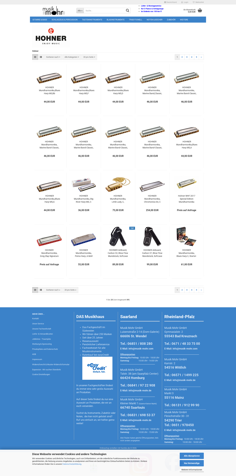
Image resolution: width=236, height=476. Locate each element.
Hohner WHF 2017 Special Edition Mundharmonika (186, 199)
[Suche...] (80, 10)
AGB (34, 354)
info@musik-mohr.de (140, 390)
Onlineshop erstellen (108, 448)
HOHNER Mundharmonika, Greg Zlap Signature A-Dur (49, 253)
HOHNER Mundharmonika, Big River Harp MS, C (83, 199)
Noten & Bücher (154, 20)
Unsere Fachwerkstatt (41, 329)
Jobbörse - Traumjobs (41, 339)
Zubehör (171, 20)
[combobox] (53, 57)
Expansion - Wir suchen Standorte (46, 369)
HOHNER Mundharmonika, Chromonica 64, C (152, 199)
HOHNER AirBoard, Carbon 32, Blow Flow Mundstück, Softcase (118, 253)
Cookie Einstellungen (41, 374)
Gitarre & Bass (40, 20)
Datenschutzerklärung (71, 464)
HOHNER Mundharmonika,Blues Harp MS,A (186, 144)
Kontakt (35, 318)
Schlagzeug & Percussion (65, 20)
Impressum (37, 359)
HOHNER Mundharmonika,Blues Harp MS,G (49, 199)
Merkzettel (198, 2)
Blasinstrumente (115, 20)
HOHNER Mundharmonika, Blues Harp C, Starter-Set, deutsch (187, 253)
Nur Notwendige (192, 463)
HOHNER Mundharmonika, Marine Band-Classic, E (49, 144)
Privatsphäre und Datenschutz (45, 349)
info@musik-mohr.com (141, 348)
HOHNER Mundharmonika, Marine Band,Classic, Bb (152, 90)
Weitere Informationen (191, 469)
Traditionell (135, 20)
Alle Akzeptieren (192, 456)
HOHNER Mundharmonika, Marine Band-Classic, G (83, 144)
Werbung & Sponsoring (42, 344)
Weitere (184, 20)
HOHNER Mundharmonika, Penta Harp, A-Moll (83, 253)
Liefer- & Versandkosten (42, 334)
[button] (170, 2)
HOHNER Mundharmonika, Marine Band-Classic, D (118, 144)
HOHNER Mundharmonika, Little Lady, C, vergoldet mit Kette (118, 199)
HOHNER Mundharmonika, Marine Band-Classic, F (186, 90)
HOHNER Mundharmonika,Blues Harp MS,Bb (49, 90)
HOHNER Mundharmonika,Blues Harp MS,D (118, 90)
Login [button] (184, 2)
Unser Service (38, 324)
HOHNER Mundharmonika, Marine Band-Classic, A (152, 144)
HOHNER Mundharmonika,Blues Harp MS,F (83, 90)
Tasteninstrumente (92, 20)
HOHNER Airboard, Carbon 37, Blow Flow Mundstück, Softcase (152, 253)
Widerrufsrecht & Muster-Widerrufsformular (50, 364)
